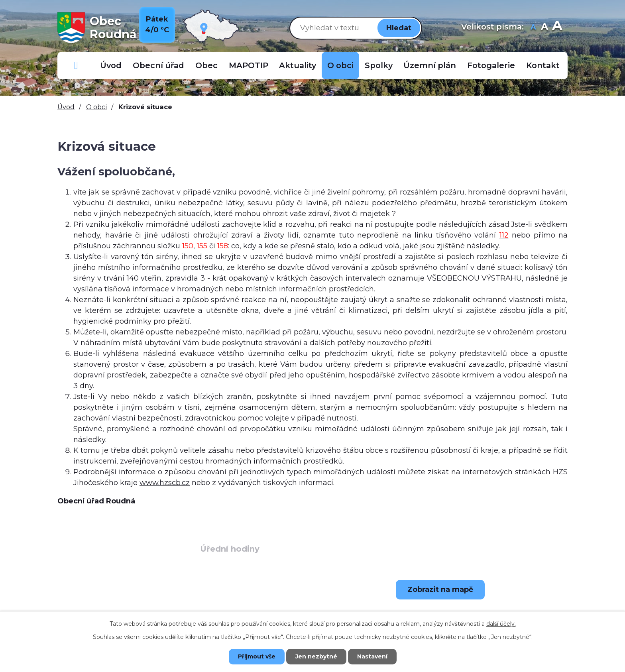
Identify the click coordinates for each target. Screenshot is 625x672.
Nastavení (372, 656)
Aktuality (297, 65)
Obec (206, 65)
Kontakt (543, 65)
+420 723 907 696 (119, 609)
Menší (533, 28)
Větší (557, 28)
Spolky (379, 65)
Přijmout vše (256, 656)
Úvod (111, 65)
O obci (340, 65)
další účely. (501, 623)
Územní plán (429, 65)
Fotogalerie (491, 65)
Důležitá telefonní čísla (76, 65)
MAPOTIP (248, 65)
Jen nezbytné (316, 656)
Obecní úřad (158, 65)
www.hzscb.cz (165, 482)
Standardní (544, 28)
